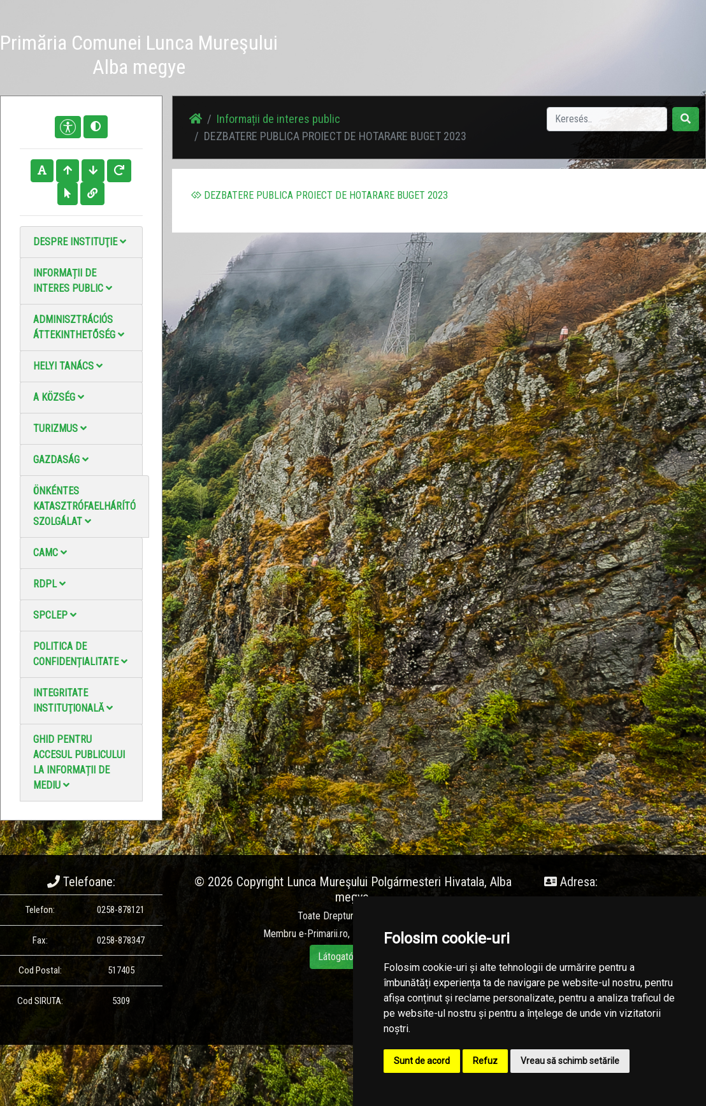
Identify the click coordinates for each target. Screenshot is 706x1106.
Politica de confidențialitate (80, 654)
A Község (58, 397)
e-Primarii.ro (323, 934)
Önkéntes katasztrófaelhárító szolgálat (84, 506)
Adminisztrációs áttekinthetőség (78, 327)
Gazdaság (61, 460)
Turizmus (60, 428)
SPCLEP (54, 615)
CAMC (50, 553)
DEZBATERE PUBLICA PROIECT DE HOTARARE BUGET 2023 (319, 195)
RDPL (49, 584)
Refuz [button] (485, 1061)
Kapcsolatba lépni (478, 49)
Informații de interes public (72, 280)
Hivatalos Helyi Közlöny (538, 57)
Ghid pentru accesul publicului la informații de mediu (79, 762)
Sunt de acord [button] (422, 1061)
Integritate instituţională (73, 700)
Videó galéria (425, 49)
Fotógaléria (372, 42)
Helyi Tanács (68, 366)
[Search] (607, 119)
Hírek (323, 42)
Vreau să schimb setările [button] (570, 1061)
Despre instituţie (79, 242)
